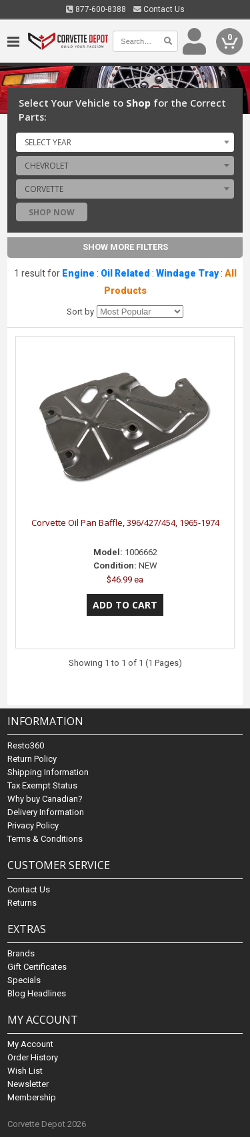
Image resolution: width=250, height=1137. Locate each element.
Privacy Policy (33, 825)
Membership (31, 1097)
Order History (32, 1057)
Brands (21, 953)
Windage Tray (187, 273)
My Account (30, 1044)
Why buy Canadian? (45, 799)
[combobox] (125, 142)
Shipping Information (48, 772)
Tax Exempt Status (42, 785)
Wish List (25, 1071)
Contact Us (159, 9)
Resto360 (25, 745)
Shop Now (52, 212)
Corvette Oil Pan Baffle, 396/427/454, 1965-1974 (125, 523)
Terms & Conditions (45, 839)
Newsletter (28, 1084)
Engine (78, 273)
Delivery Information (45, 812)
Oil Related (125, 273)
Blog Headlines (36, 993)
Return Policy (32, 759)
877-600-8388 (96, 9)
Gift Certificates (37, 967)
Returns (22, 903)
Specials (24, 980)
